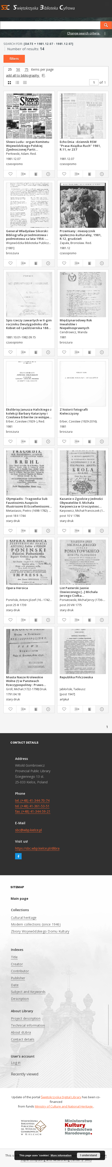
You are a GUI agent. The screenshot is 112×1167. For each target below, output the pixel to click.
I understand (88, 1155)
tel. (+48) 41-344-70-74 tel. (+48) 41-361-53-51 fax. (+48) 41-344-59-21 (32, 806)
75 (26, 69)
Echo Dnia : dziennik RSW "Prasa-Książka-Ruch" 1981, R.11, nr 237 (80, 145)
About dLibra (21, 1032)
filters (14, 59)
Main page (19, 898)
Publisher (18, 978)
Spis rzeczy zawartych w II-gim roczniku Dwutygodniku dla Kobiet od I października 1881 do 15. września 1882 (29, 324)
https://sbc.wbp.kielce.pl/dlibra (37, 848)
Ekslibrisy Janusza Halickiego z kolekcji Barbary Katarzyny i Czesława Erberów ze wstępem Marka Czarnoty (29, 413)
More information (61, 1155)
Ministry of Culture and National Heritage (64, 1106)
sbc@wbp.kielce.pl (28, 830)
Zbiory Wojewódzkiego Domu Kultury (40, 931)
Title (14, 957)
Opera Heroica (17, 588)
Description (20, 998)
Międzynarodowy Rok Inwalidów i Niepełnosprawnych (76, 324)
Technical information (28, 1025)
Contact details (22, 1039)
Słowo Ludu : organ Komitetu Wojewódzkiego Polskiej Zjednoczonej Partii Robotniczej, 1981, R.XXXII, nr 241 (27, 145)
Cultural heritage (23, 917)
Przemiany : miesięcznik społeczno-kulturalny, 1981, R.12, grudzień (81, 235)
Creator (17, 964)
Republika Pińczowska (76, 677)
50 (18, 69)
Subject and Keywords (28, 991)
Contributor (20, 971)
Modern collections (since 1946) (36, 924)
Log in (16, 1062)
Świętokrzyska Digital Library (61, 1097)
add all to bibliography (26, 75)
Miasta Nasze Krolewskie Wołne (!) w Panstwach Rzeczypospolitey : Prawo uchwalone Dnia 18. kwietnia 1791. (27, 681)
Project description (25, 1018)
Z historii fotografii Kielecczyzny (74, 411)
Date (15, 985)
